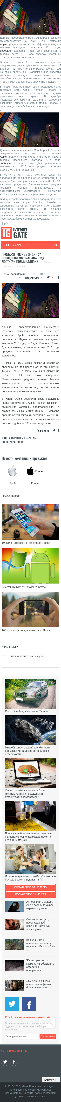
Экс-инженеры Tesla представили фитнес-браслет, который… (39, 984)
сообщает (6, 50)
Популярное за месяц (30, 894)
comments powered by (22, 656)
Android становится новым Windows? (24, 586)
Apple (3, 44)
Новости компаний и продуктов (24, 458)
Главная (21, 266)
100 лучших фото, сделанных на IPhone (26, 630)
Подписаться (47, 1036)
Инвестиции (9, 442)
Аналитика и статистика (23, 438)
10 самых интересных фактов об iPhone (26, 542)
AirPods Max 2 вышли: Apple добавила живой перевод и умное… (40, 905)
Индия (20, 442)
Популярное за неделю (30, 887)
